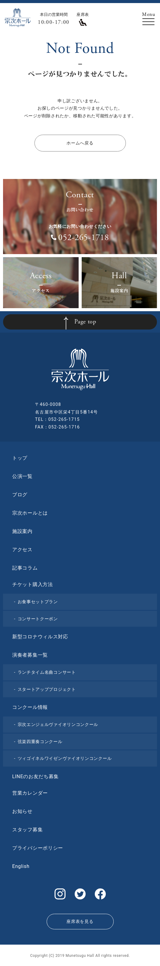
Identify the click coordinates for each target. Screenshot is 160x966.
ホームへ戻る (79, 142)
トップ (19, 458)
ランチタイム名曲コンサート (47, 672)
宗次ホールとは (30, 513)
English (21, 866)
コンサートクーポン (38, 618)
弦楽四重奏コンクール (40, 741)
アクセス (22, 549)
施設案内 (22, 531)
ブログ (19, 495)
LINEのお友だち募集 (35, 776)
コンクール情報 (30, 707)
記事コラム (25, 568)
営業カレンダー (30, 793)
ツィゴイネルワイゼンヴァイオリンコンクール (65, 758)
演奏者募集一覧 (30, 655)
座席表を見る (79, 921)
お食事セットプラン (38, 601)
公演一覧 (22, 476)
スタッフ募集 (27, 830)
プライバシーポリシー (37, 848)
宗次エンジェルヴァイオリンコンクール (58, 724)
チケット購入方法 (32, 584)
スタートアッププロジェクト (47, 689)
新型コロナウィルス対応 (40, 637)
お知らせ (22, 811)
